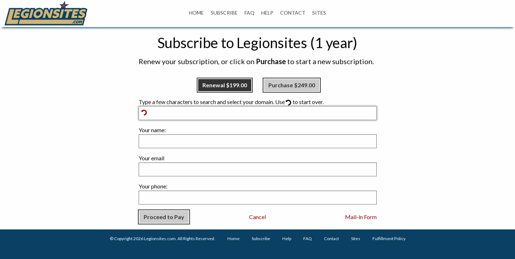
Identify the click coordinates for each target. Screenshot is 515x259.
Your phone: (258, 193)
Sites (355, 238)
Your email (258, 165)
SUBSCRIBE (224, 13)
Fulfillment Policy (389, 238)
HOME (196, 13)
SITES (319, 13)
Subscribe (261, 238)
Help (286, 238)
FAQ (249, 13)
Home (233, 238)
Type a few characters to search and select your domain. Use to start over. (258, 109)
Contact (331, 238)
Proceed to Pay (164, 216)
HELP (267, 13)
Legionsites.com (160, 238)
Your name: (258, 137)
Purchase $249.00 (291, 85)
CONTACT (292, 13)
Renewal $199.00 (224, 85)
